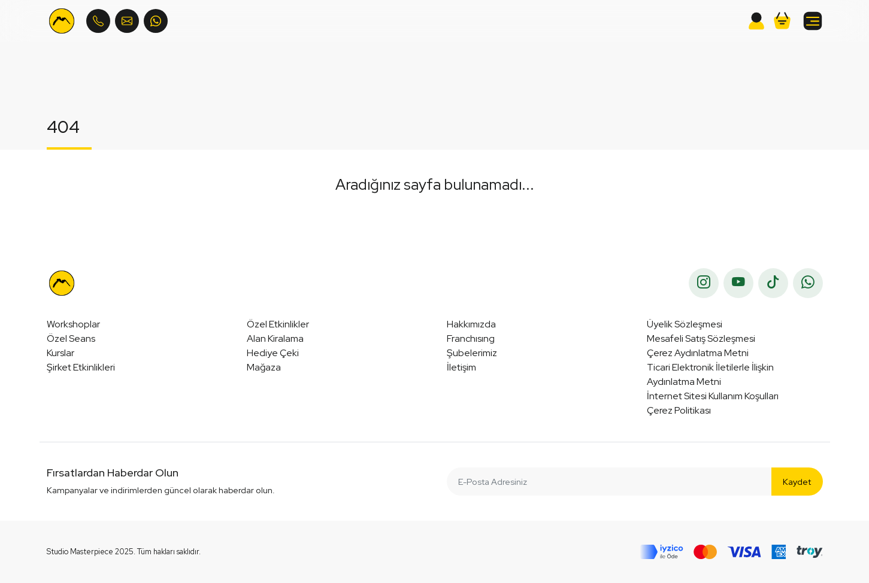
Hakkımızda (471, 324)
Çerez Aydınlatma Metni (698, 353)
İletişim (461, 367)
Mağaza (264, 367)
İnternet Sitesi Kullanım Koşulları (713, 396)
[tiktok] (773, 283)
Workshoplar (73, 324)
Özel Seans (71, 338)
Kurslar (60, 353)
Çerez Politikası (679, 410)
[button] (782, 21)
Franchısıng (471, 338)
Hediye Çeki (273, 353)
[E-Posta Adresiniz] (610, 481)
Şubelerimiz (472, 353)
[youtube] (738, 283)
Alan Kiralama (275, 338)
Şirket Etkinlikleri (81, 367)
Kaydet (797, 481)
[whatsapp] (808, 283)
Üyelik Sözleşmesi (684, 324)
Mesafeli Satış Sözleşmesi (701, 338)
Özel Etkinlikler (278, 324)
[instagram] (704, 283)
